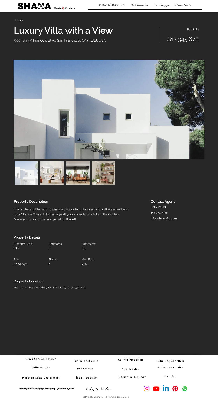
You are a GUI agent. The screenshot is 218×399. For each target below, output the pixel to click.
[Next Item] (197, 109)
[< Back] (27, 20)
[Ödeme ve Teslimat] (132, 377)
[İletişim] (170, 376)
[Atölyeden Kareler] (170, 367)
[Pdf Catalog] (85, 368)
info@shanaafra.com (164, 218)
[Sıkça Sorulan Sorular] (41, 358)
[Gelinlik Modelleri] (131, 359)
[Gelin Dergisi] (41, 367)
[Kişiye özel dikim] (86, 361)
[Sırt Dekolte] (131, 369)
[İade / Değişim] (87, 378)
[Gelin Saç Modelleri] (170, 361)
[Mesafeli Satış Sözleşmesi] (41, 378)
